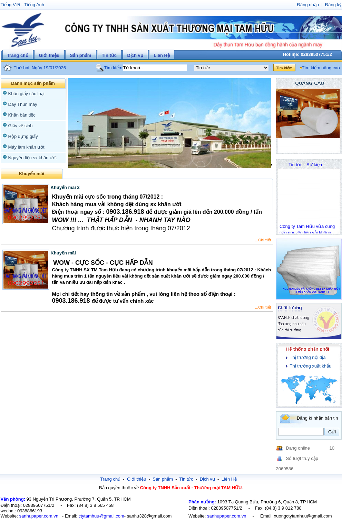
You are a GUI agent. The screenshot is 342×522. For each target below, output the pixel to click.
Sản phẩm (80, 55)
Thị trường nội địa (308, 357)
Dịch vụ (135, 55)
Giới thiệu (49, 55)
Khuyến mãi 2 (65, 187)
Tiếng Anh (34, 4)
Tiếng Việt (10, 4)
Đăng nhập (308, 4)
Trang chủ (17, 55)
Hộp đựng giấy (23, 136)
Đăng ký (333, 4)
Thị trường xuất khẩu (311, 366)
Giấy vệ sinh (20, 125)
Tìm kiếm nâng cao (321, 67)
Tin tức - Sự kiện (305, 164)
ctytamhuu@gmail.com (101, 516)
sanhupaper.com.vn (38, 516)
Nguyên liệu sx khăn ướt (32, 157)
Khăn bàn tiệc (22, 115)
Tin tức (109, 55)
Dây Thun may (22, 104)
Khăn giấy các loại (26, 93)
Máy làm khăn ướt (26, 147)
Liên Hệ (162, 55)
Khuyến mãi (63, 252)
